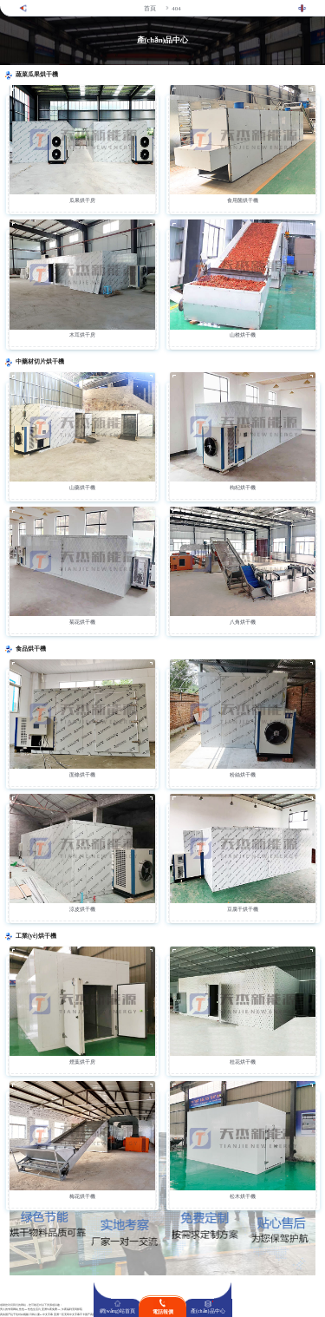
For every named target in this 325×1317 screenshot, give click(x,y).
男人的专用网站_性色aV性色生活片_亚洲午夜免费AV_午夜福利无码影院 (41, 1309)
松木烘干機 (243, 1196)
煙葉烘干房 (82, 1062)
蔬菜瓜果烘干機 (37, 74)
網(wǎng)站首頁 (117, 1311)
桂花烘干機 (243, 1062)
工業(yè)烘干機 (36, 936)
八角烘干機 (243, 622)
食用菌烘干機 (242, 200)
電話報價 (163, 1311)
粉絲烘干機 (243, 774)
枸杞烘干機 (243, 487)
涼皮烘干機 (82, 909)
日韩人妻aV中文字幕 (41, 1315)
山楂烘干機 (243, 334)
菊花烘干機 (82, 622)
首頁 (150, 8)
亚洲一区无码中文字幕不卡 (69, 1315)
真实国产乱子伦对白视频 (14, 1315)
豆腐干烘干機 (242, 909)
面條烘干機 (82, 774)
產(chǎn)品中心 (208, 1311)
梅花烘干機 (82, 1196)
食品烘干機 (31, 648)
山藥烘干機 (82, 487)
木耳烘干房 (82, 334)
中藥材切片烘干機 (40, 361)
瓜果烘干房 (82, 200)
